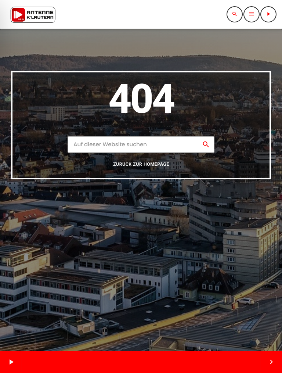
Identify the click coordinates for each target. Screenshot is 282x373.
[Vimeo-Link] (33, 14)
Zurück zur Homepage (141, 169)
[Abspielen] (268, 14)
